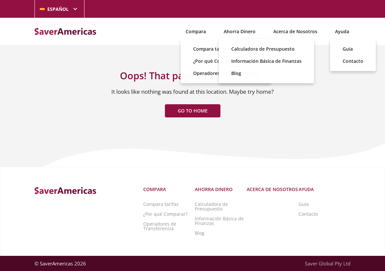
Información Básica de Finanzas (219, 220)
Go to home (193, 111)
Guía (304, 204)
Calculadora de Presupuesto (211, 206)
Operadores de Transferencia (159, 226)
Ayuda (342, 31)
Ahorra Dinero (240, 31)
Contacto (308, 214)
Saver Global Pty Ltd (328, 263)
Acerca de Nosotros (295, 31)
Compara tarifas (161, 204)
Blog (199, 233)
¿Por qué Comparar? (165, 214)
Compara (196, 31)
